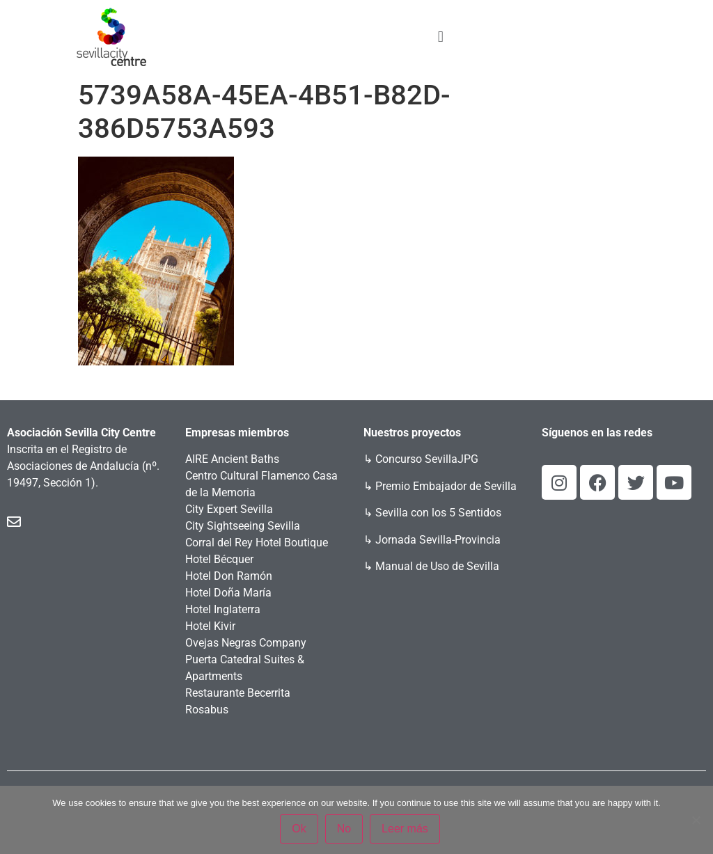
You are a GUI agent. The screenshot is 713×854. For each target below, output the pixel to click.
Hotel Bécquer (219, 559)
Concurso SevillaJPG (426, 459)
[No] (696, 820)
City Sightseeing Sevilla (242, 525)
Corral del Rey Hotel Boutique (256, 542)
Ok (299, 829)
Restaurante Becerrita (237, 692)
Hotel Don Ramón (228, 576)
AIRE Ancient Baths (232, 459)
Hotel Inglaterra (222, 609)
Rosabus (206, 709)
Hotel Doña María (228, 592)
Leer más (405, 829)
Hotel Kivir (210, 626)
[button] (440, 36)
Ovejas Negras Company (245, 642)
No (344, 829)
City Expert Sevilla (229, 509)
